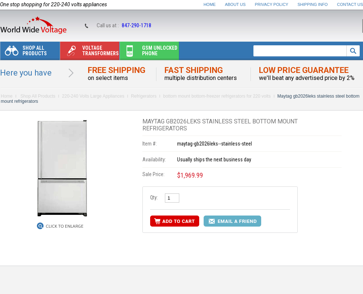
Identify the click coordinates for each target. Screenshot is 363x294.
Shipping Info (313, 4)
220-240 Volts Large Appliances (93, 96)
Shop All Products (23, 52)
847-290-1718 (136, 25)
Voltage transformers (89, 52)
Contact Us (350, 4)
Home (210, 4)
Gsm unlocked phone (148, 52)
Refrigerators (143, 96)
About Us (235, 4)
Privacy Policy (271, 4)
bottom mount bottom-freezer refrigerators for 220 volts (216, 96)
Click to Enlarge (64, 226)
